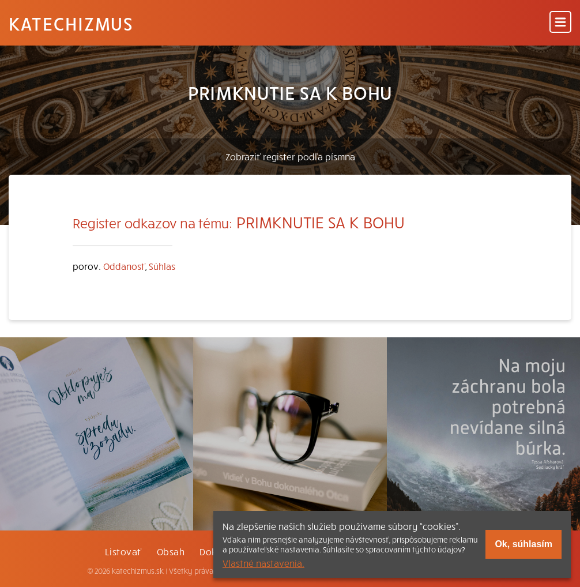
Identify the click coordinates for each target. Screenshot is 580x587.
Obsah (170, 551)
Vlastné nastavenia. (263, 563)
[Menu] (560, 23)
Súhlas (162, 266)
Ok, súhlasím (523, 544)
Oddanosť (124, 266)
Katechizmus (71, 23)
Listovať (123, 551)
